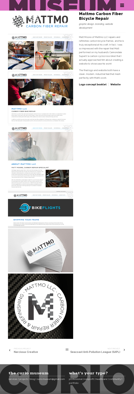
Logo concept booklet (93, 84)
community (115, 379)
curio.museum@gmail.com (51, 379)
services (13, 379)
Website (115, 84)
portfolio (74, 383)
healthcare (101, 379)
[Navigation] (122, 5)
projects (23, 379)
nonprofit (89, 379)
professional (75, 379)
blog (32, 379)
